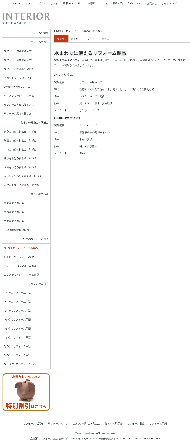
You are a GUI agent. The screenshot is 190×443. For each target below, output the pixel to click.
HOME (17, 3)
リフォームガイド (35, 3)
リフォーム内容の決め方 (18, 51)
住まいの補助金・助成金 (34, 122)
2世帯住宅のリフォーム (17, 86)
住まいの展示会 (39, 194)
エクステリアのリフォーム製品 (21, 274)
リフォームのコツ (38, 42)
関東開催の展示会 (14, 203)
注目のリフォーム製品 (35, 238)
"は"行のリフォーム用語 (17, 337)
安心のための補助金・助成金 (20, 131)
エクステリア (109, 38)
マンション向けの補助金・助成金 (23, 176)
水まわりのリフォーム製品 (23, 248)
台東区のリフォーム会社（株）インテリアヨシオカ (59, 438)
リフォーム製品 (136, 423)
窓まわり (76, 38)
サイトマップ (169, 3)
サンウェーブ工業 (89, 110)
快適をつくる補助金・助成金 (20, 167)
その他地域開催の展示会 (18, 229)
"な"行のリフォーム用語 (17, 328)
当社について (134, 3)
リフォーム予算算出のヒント (20, 68)
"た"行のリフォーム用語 (17, 319)
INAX (82, 153)
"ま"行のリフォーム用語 (17, 346)
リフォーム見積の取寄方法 (19, 104)
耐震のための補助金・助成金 (20, 140)
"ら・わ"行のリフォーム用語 (20, 364)
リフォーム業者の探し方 (18, 113)
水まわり (61, 38)
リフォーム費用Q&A (61, 3)
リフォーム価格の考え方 (18, 60)
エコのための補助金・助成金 (20, 149)
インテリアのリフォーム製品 (20, 265)
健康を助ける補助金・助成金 (20, 158)
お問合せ (152, 3)
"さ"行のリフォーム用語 (17, 310)
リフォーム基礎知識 (111, 3)
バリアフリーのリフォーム (19, 95)
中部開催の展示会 (14, 221)
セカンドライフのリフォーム (20, 77)
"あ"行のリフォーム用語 (17, 292)
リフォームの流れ (38, 32)
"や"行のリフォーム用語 (17, 355)
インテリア (91, 38)
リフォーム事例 (86, 3)
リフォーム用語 (39, 283)
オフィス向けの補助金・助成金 (21, 185)
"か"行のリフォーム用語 (17, 301)
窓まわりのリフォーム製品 (19, 256)
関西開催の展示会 (14, 212)
